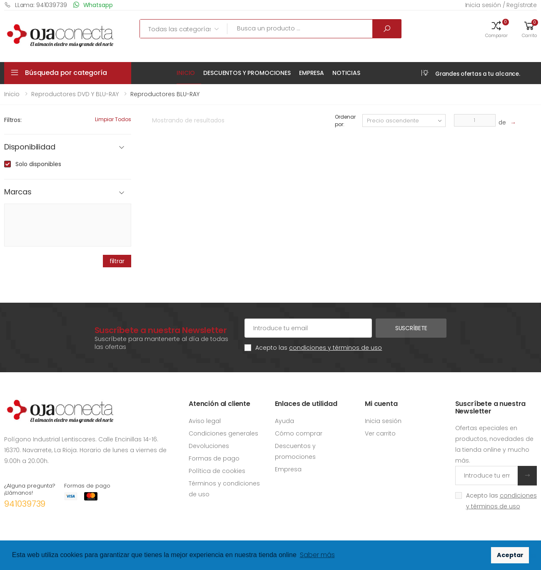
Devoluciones (209, 446)
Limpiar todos (113, 119)
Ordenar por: (345, 120)
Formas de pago (214, 458)
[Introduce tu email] (487, 475)
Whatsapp (93, 5)
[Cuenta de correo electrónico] (308, 328)
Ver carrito (380, 433)
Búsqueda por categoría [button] (66, 72)
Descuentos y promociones (247, 73)
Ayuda (284, 421)
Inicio (186, 73)
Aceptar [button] (510, 555)
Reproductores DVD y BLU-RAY (75, 94)
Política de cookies (217, 471)
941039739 (24, 504)
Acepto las (318, 347)
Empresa (311, 73)
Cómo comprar (298, 433)
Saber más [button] (317, 555)
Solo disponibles (38, 164)
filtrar (117, 261)
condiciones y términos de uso (335, 347)
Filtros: (13, 120)
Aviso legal (205, 421)
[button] (496, 29)
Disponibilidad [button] (29, 147)
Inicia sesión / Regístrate (501, 5)
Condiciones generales (223, 433)
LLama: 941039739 (35, 5)
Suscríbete (411, 328)
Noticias (346, 73)
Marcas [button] (18, 192)
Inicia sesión (383, 421)
